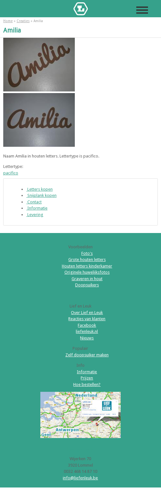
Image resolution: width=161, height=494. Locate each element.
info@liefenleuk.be (80, 477)
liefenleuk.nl (87, 331)
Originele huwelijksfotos (87, 272)
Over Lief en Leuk (87, 312)
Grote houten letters (87, 259)
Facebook (87, 325)
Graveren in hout (87, 278)
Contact (34, 201)
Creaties (23, 21)
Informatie (36, 208)
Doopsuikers (87, 284)
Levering (34, 214)
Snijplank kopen (41, 195)
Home (8, 21)
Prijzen (87, 378)
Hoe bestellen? (87, 384)
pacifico (10, 173)
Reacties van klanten (86, 318)
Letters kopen (39, 189)
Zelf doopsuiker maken (87, 354)
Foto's (87, 253)
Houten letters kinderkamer (87, 266)
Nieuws (87, 338)
